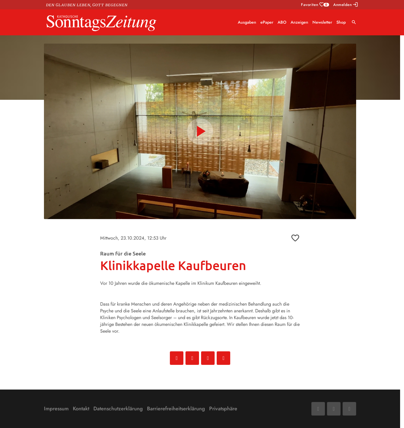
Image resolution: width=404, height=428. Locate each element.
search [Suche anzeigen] (354, 22)
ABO (282, 22)
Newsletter (322, 22)
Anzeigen (299, 22)
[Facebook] (318, 409)
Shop (341, 22)
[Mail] (334, 409)
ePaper (266, 22)
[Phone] (349, 409)
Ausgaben (247, 22)
